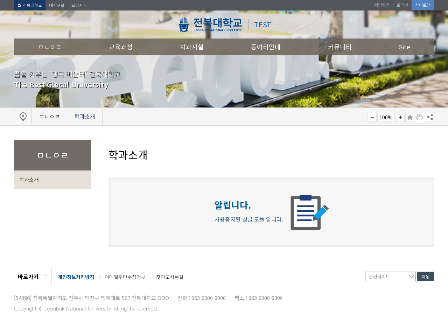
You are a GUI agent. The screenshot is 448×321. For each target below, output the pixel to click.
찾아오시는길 (169, 276)
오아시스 (79, 5)
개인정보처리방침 (76, 276)
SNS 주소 (429, 117)
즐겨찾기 (409, 117)
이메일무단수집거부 (125, 276)
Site (404, 46)
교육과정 (121, 46)
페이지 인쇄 (420, 117)
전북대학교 (30, 5)
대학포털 (56, 5)
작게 (372, 117)
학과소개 (29, 179)
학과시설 (192, 46)
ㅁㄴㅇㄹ (50, 46)
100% (386, 117)
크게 (400, 117)
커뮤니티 (340, 46)
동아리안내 (266, 46)
